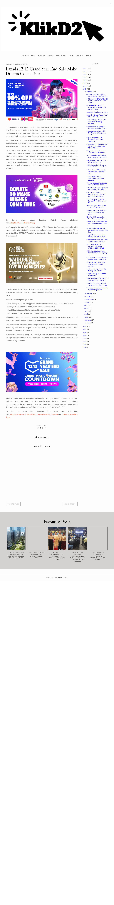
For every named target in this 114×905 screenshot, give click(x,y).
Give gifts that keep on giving (97, 112)
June (86, 308)
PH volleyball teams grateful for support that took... (97, 189)
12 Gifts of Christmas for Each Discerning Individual (96, 218)
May (86, 311)
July (86, 305)
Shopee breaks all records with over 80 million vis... (96, 152)
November (88, 293)
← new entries (13, 504)
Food (33, 56)
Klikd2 (48, 577)
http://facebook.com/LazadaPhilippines (42, 414)
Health (71, 56)
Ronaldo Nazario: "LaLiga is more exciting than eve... (96, 284)
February (87, 320)
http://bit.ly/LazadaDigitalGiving (22, 223)
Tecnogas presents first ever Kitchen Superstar (97, 289)
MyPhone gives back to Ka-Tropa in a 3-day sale (96, 206)
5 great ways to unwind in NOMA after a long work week (96, 133)
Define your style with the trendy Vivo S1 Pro (96, 270)
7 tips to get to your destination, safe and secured (95, 178)
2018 (85, 327)
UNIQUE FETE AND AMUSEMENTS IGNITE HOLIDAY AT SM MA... (95, 194)
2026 (85, 68)
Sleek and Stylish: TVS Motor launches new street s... (97, 240)
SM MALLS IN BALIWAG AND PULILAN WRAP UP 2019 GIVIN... (97, 100)
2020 (85, 86)
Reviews (51, 56)
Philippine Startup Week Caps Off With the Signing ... (96, 253)
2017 (85, 329)
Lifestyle (25, 56)
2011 (84, 347)
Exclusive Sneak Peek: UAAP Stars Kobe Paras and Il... (97, 116)
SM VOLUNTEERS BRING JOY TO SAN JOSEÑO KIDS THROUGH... (97, 146)
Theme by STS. (62, 577)
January (87, 323)
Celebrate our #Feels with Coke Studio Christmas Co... (96, 171)
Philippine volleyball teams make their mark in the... (96, 166)
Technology (61, 56)
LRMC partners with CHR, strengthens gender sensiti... (95, 264)
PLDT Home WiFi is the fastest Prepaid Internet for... (96, 201)
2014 (85, 338)
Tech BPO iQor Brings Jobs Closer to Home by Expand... (96, 121)
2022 (85, 80)
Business (41, 56)
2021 (85, 83)
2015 (85, 335)
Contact (80, 56)
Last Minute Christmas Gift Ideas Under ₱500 (96, 161)
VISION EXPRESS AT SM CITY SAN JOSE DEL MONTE (97, 279)
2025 (85, 71)
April (86, 314)
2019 (85, 89)
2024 (85, 74)
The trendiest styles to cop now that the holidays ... (96, 184)
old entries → (70, 504)
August (87, 302)
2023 (85, 77)
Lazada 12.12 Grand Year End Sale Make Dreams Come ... (96, 223)
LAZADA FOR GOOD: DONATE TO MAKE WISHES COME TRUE (95, 246)
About (88, 56)
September (88, 299)
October (87, 296)
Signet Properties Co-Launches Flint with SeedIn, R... (94, 139)
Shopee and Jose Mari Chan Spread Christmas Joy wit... (96, 212)
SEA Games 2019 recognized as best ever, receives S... (96, 258)
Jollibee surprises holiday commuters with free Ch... (97, 95)
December (88, 92)
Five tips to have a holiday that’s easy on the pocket (96, 156)
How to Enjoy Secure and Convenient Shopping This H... (97, 230)
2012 (85, 344)
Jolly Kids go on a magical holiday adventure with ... (96, 236)
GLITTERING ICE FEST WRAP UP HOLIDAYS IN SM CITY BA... (96, 107)
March (86, 317)
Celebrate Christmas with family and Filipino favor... (96, 127)
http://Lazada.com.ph (18, 414)
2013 (85, 341)
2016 (85, 332)
